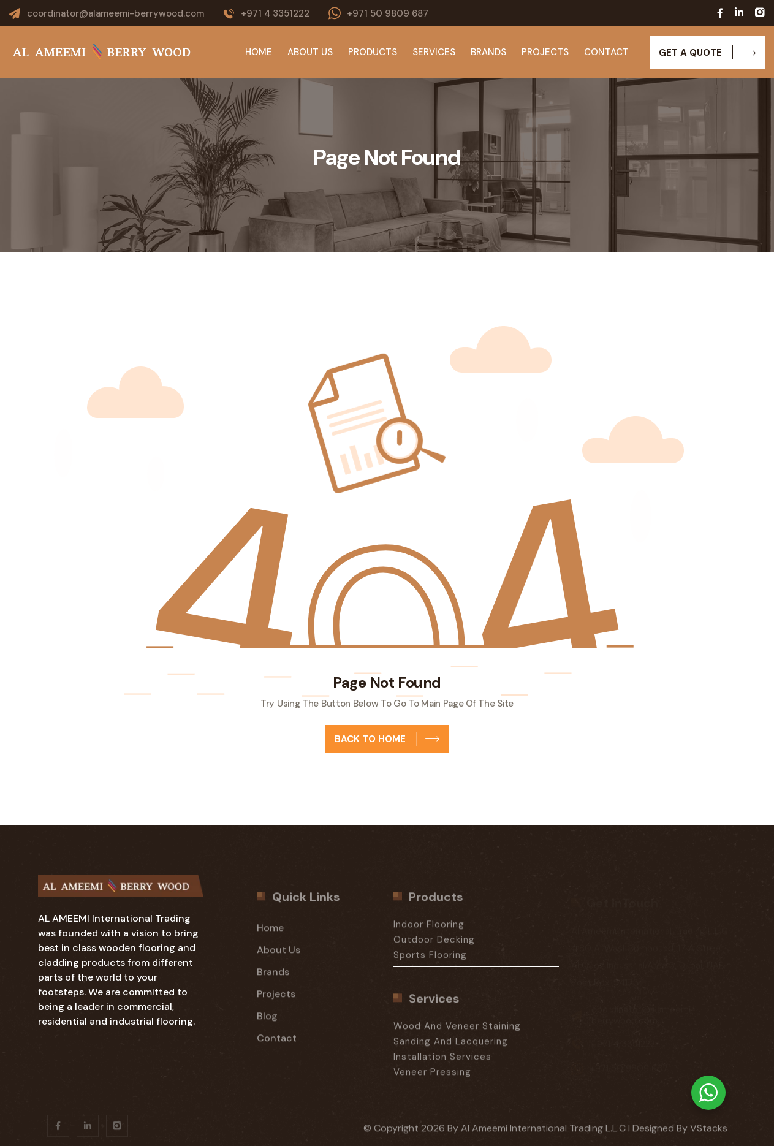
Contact (606, 52)
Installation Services (442, 1063)
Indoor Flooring (429, 930)
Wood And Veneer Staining (457, 1032)
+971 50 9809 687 (387, 13)
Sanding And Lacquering (450, 1047)
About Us (310, 52)
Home (258, 52)
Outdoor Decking (434, 945)
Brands (488, 52)
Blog (267, 1021)
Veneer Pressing (432, 1078)
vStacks (708, 1134)
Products (372, 52)
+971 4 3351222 (275, 13)
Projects (545, 52)
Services (433, 52)
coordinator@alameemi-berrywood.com (115, 13)
